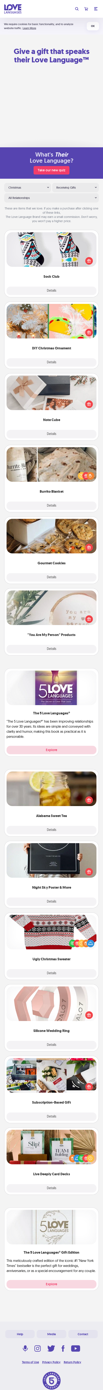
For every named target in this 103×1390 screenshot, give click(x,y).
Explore (51, 750)
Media (51, 1334)
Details (51, 290)
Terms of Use (30, 1362)
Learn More (29, 28)
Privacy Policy (51, 1362)
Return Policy (72, 1362)
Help (20, 1334)
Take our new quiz (51, 170)
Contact (83, 1334)
